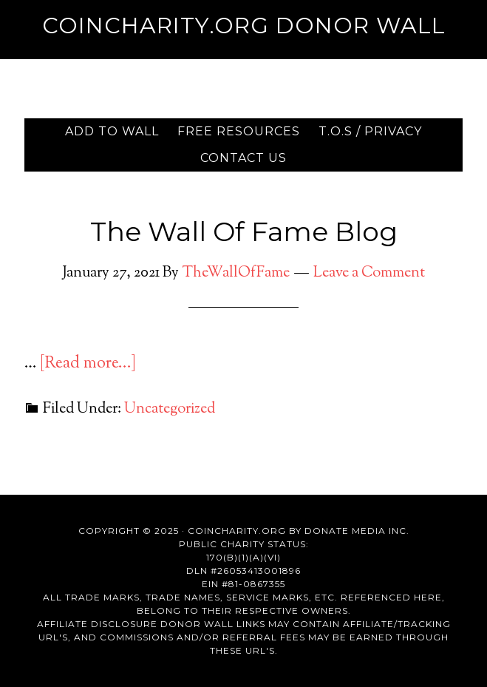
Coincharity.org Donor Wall (244, 25)
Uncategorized (169, 409)
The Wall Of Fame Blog (244, 231)
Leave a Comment (369, 273)
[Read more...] (88, 364)
